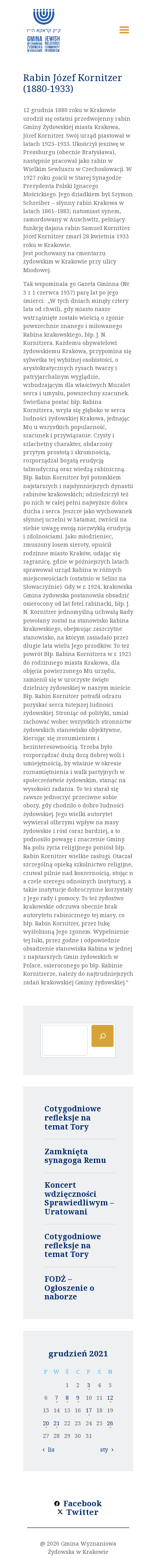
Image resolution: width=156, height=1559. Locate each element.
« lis (49, 1449)
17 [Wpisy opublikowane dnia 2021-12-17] (89, 1410)
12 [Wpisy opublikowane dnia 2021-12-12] (110, 1397)
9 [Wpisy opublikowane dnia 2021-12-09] (77, 1397)
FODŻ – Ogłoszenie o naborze (69, 1288)
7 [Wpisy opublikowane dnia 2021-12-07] (56, 1397)
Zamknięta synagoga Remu (75, 1156)
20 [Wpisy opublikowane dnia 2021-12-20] (46, 1423)
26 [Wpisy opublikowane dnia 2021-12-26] (110, 1423)
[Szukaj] (103, 1036)
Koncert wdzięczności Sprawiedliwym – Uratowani (79, 1198)
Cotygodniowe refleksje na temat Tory (72, 1118)
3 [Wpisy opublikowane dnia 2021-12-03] (88, 1385)
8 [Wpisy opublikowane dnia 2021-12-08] (67, 1397)
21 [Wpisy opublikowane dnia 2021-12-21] (56, 1423)
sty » (106, 1449)
